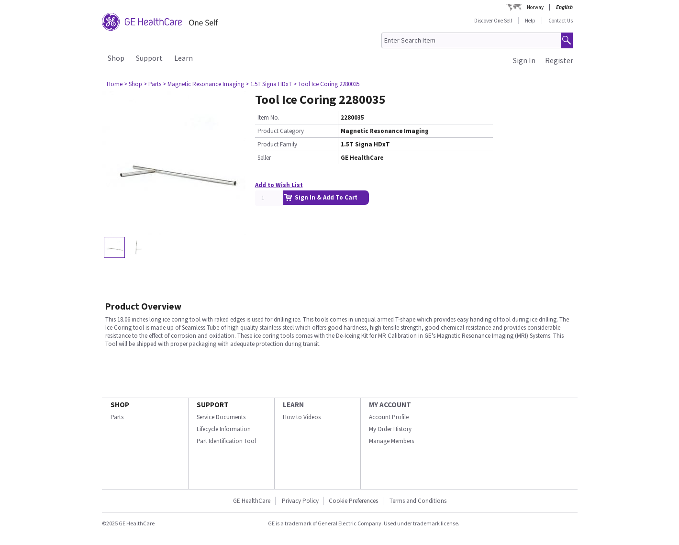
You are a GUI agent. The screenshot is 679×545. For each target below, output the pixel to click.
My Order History (390, 429)
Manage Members (391, 441)
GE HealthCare (251, 501)
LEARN (293, 404)
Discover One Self (493, 20)
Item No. (268, 117)
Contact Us (560, 20)
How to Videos (302, 417)
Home (114, 84)
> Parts (152, 84)
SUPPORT (213, 404)
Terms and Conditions (418, 501)
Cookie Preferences (353, 501)
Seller (264, 158)
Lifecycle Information (224, 429)
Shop (116, 58)
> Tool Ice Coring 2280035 (326, 84)
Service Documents (221, 417)
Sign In (524, 60)
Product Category (280, 131)
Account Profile (389, 417)
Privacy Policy (299, 501)
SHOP (120, 404)
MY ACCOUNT (390, 404)
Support (149, 58)
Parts (117, 417)
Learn (183, 58)
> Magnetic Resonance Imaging (203, 84)
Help (530, 20)
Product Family (277, 144)
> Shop (133, 84)
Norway (535, 7)
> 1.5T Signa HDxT (268, 84)
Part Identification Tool (226, 441)
